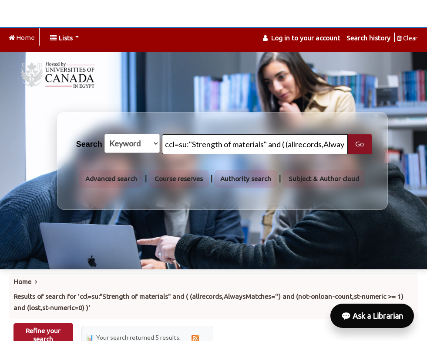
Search (89, 144)
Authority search (245, 178)
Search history (368, 38)
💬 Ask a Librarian (372, 315)
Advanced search (111, 178)
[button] (64, 38)
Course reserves (179, 178)
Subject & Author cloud (324, 178)
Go (359, 143)
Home (22, 281)
